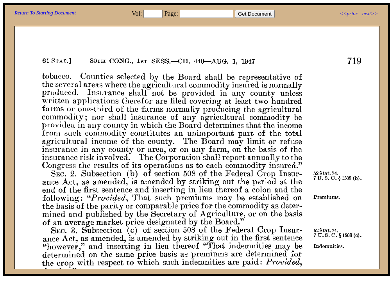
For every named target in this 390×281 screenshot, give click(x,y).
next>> (370, 13)
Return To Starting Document (45, 13)
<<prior (348, 13)
